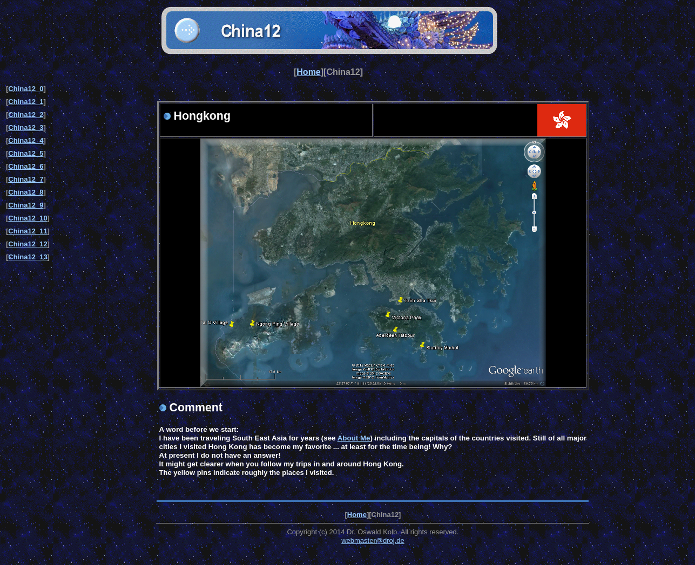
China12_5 (25, 153)
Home (308, 72)
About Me (354, 438)
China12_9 (25, 205)
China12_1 (25, 102)
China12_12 (27, 244)
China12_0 (25, 89)
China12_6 (25, 166)
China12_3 (25, 127)
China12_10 (27, 218)
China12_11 (27, 231)
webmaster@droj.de (372, 540)
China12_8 (25, 192)
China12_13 (27, 257)
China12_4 (25, 140)
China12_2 (25, 115)
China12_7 (25, 179)
